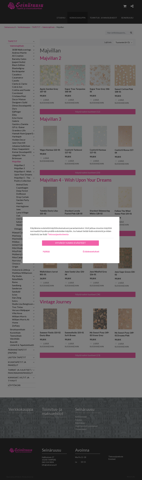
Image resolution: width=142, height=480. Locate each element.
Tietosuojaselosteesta (58, 234)
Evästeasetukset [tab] (91, 251)
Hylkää (46, 251)
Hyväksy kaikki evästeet (70, 243)
